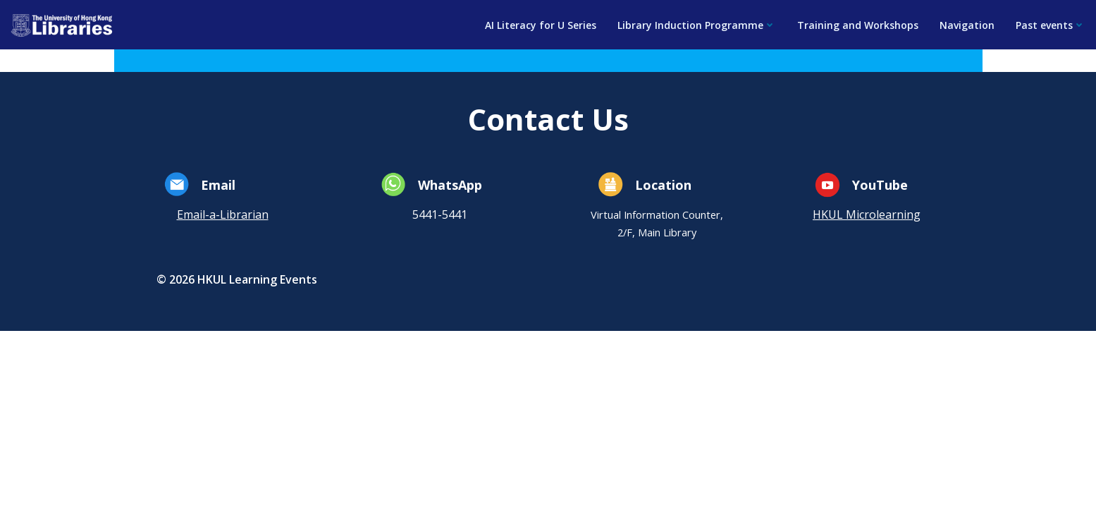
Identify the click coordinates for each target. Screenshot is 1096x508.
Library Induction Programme (696, 25)
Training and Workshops (857, 25)
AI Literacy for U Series (540, 25)
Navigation (967, 25)
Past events (1050, 25)
